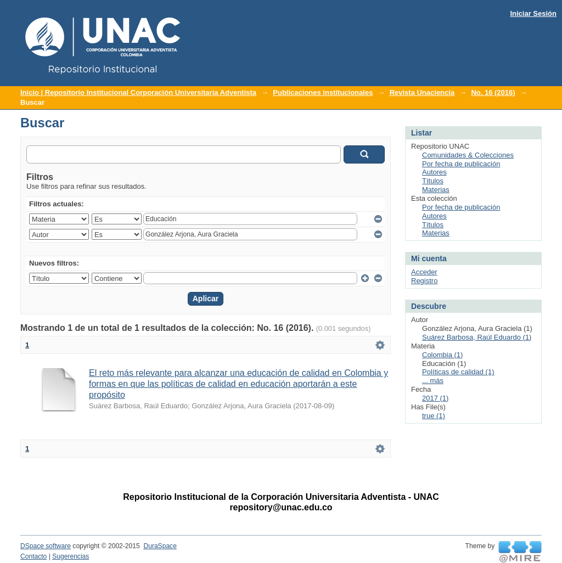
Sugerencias (70, 556)
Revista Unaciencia (422, 92)
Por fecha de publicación (461, 164)
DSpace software (45, 546)
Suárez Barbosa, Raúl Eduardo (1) (476, 337)
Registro (424, 281)
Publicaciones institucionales (323, 92)
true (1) (433, 416)
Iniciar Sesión (533, 13)
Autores (434, 172)
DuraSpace (159, 546)
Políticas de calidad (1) (458, 372)
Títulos (432, 181)
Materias (435, 189)
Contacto (33, 556)
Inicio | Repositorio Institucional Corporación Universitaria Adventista (138, 92)
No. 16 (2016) (493, 92)
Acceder (424, 272)
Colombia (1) (442, 355)
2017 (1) (435, 398)
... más (432, 380)
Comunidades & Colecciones (468, 155)
